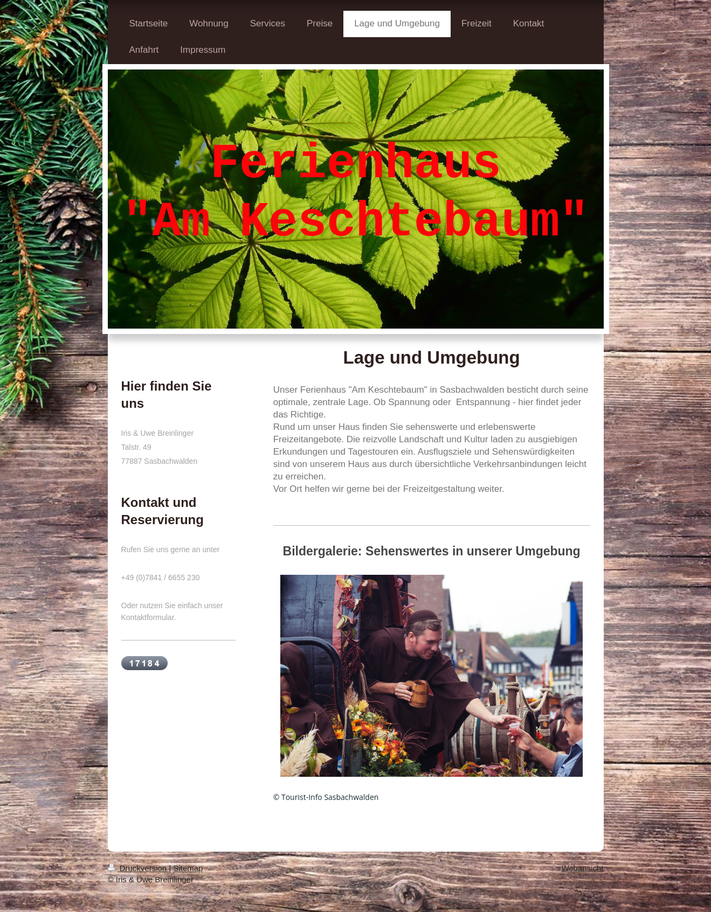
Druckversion (138, 868)
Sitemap (188, 868)
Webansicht (582, 868)
